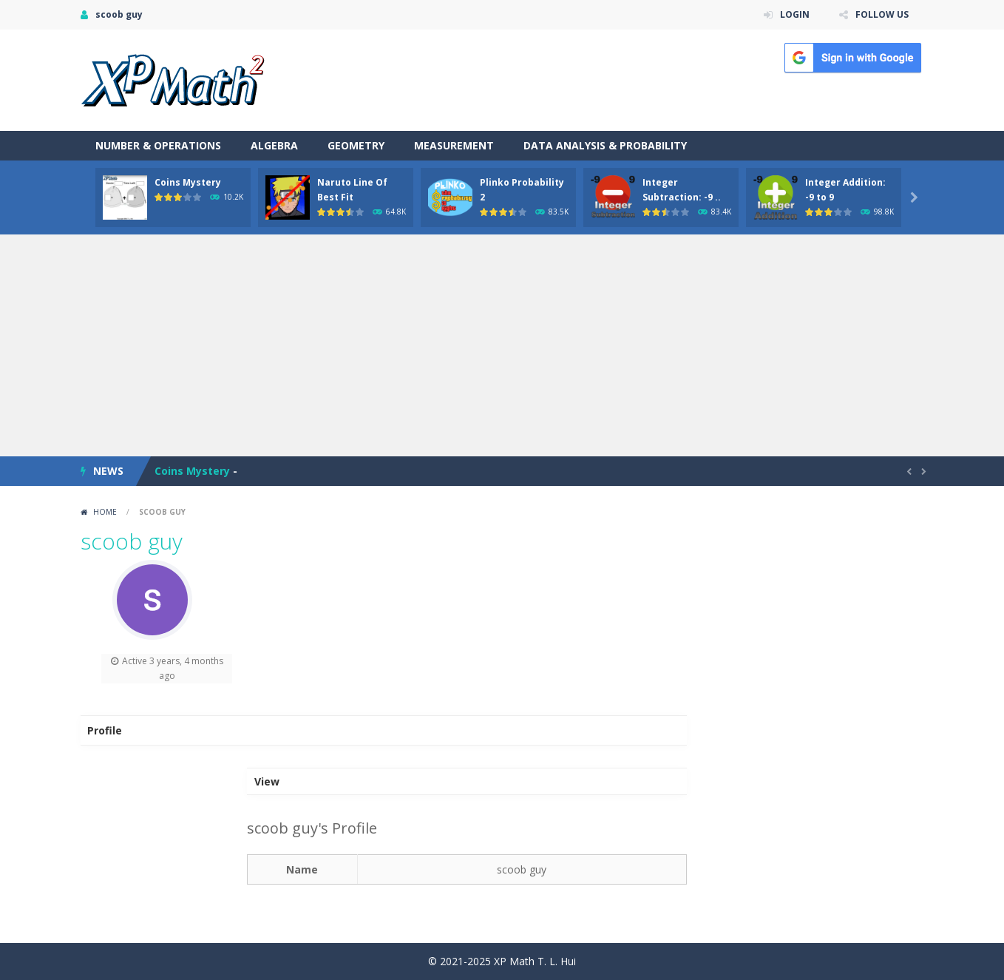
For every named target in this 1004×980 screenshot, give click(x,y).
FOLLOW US (882, 14)
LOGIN (795, 14)
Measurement (454, 145)
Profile (104, 730)
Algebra (274, 145)
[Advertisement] (502, 345)
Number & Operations (158, 145)
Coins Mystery (188, 182)
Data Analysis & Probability (605, 145)
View (266, 781)
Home (105, 512)
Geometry (356, 145)
